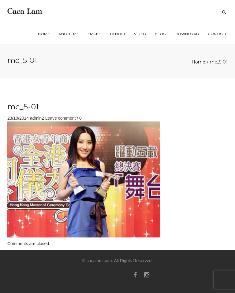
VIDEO (140, 33)
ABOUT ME (68, 33)
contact (217, 33)
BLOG (160, 33)
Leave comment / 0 (63, 118)
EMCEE (94, 33)
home (44, 33)
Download (187, 33)
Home (198, 62)
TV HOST (117, 33)
